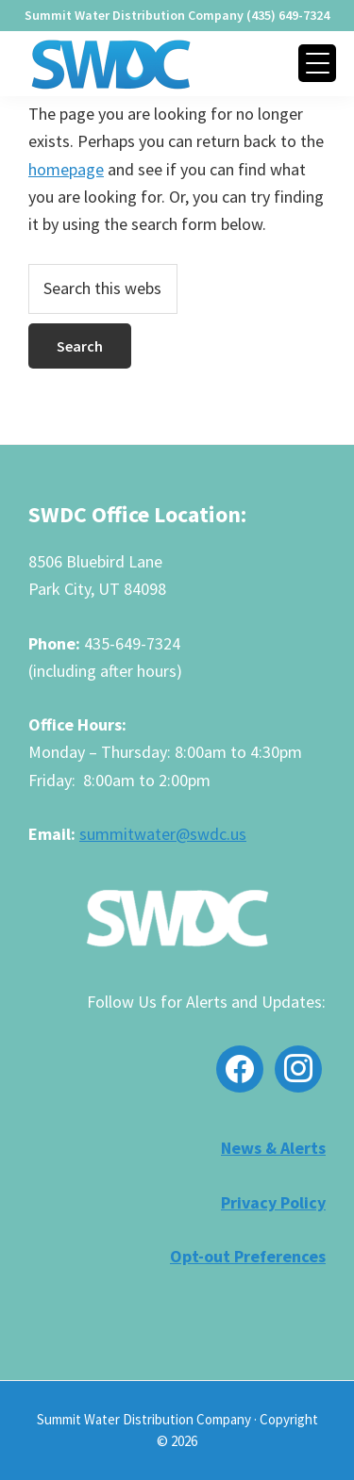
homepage (66, 169)
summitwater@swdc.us (162, 834)
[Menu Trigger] (317, 63)
